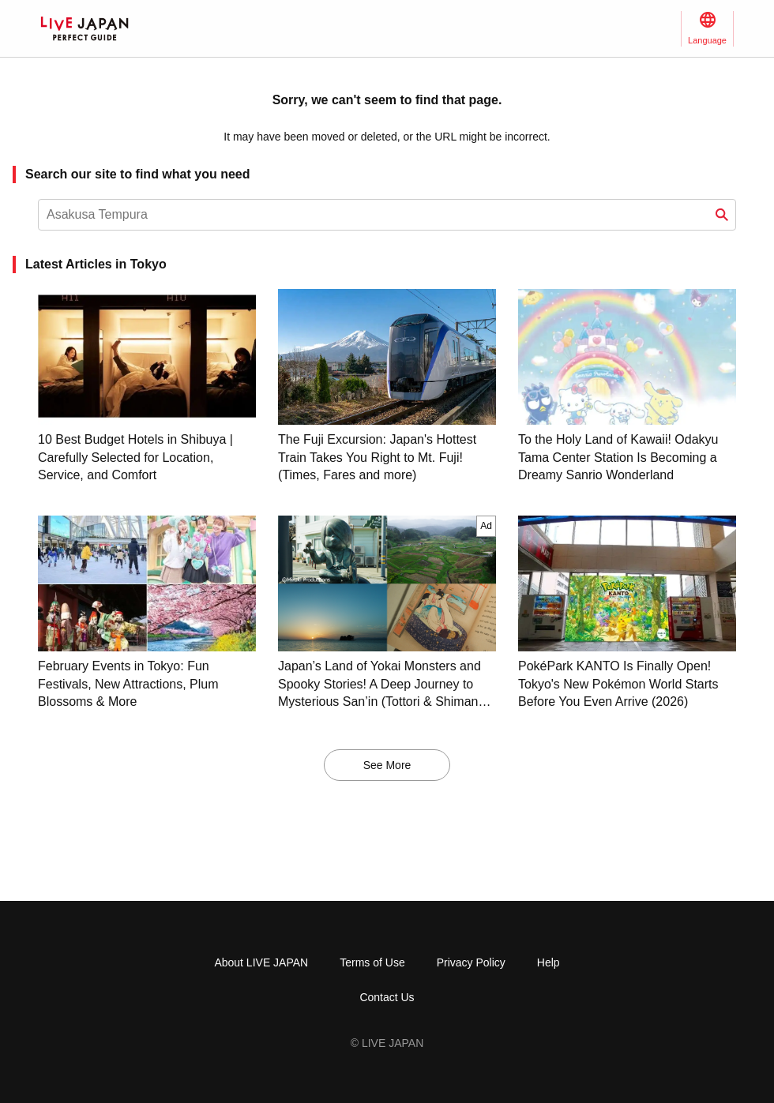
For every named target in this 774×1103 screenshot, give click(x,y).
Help (548, 962)
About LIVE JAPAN (261, 962)
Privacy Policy (471, 962)
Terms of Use (372, 962)
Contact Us (386, 997)
